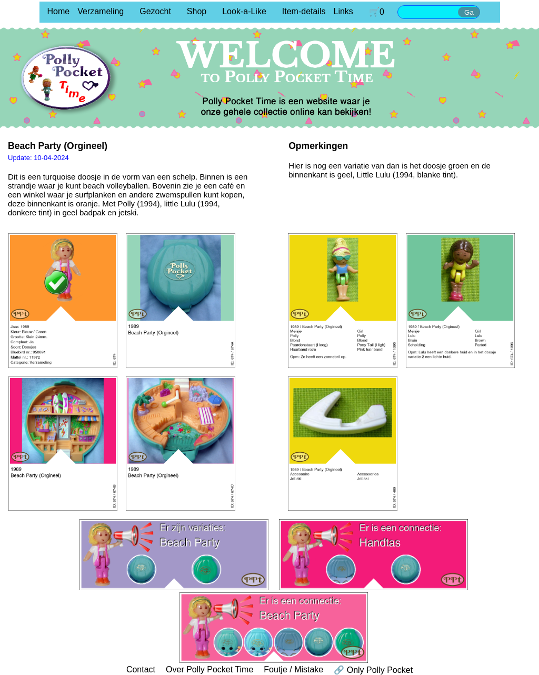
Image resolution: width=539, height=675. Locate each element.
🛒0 (376, 11)
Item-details (304, 11)
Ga (469, 12)
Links (343, 11)
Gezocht (155, 11)
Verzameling (100, 11)
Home (58, 11)
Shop (196, 11)
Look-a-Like (244, 11)
